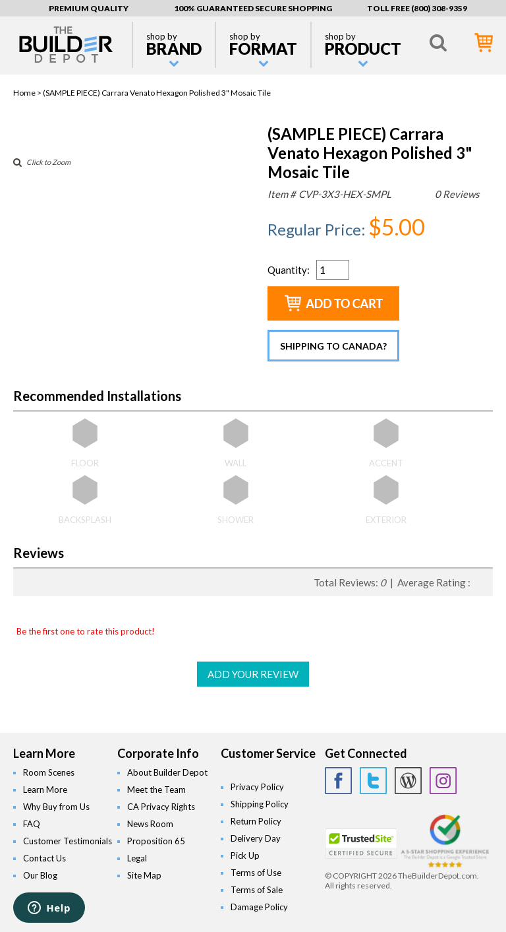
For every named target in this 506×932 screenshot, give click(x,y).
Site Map (144, 875)
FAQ (31, 824)
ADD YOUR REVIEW (253, 674)
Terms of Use (256, 872)
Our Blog (40, 875)
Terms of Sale (257, 890)
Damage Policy (259, 907)
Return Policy (256, 821)
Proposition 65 (156, 841)
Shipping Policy (260, 804)
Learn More (45, 789)
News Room (150, 824)
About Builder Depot (167, 772)
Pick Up (245, 855)
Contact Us (44, 858)
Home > (28, 93)
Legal (137, 858)
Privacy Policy (257, 787)
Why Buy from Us (56, 806)
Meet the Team (156, 789)
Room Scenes (48, 772)
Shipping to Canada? (333, 346)
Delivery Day (256, 838)
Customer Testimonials (67, 841)
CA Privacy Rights (161, 806)
